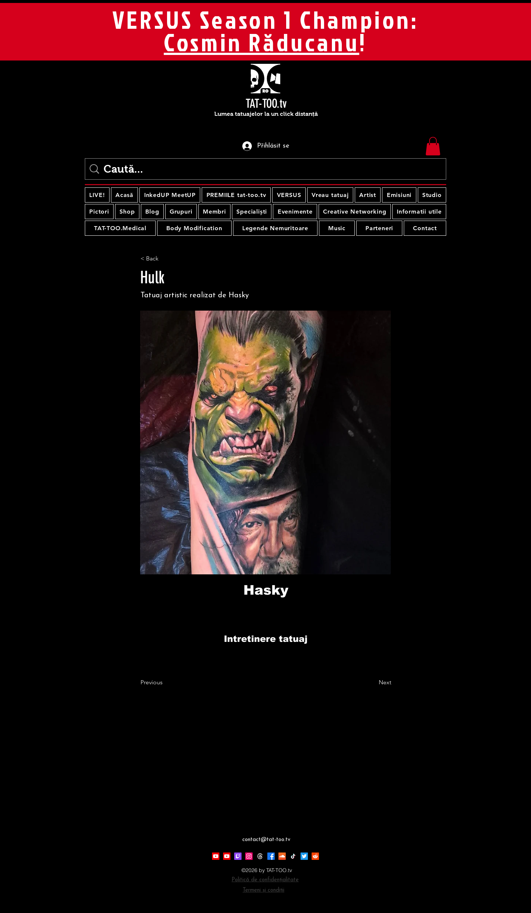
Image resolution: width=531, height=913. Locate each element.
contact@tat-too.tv (266, 840)
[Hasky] (265, 590)
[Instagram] (249, 856)
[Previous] (164, 682)
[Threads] (260, 856)
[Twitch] (238, 856)
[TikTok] (293, 856)
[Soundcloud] (282, 856)
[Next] (372, 682)
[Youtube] (215, 856)
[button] (433, 146)
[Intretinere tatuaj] (265, 638)
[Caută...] (267, 169)
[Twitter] (304, 856)
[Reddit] (315, 856)
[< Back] (164, 258)
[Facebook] (271, 856)
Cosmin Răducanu (261, 42)
